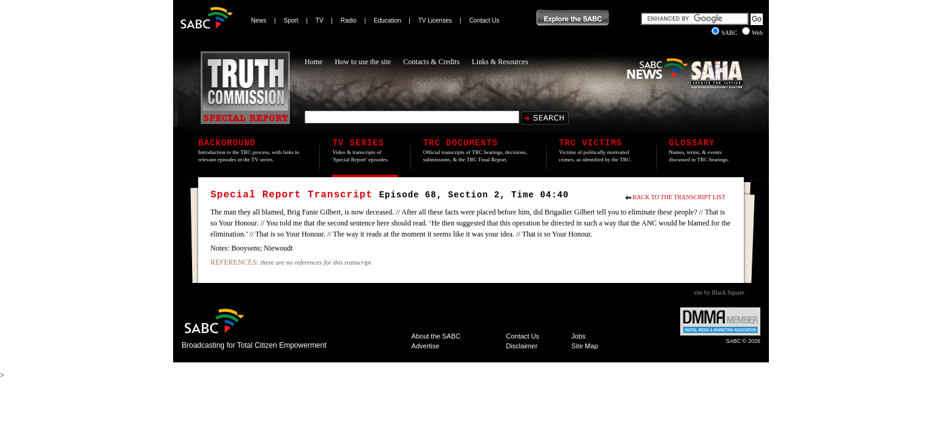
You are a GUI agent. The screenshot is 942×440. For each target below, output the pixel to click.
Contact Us (484, 20)
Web (752, 32)
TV (320, 20)
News (259, 20)
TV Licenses (435, 20)
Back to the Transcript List (678, 197)
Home (313, 61)
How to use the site (363, 61)
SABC (725, 32)
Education (387, 20)
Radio (349, 20)
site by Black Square (719, 292)
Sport (291, 20)
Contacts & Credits (431, 61)
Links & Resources (500, 61)
